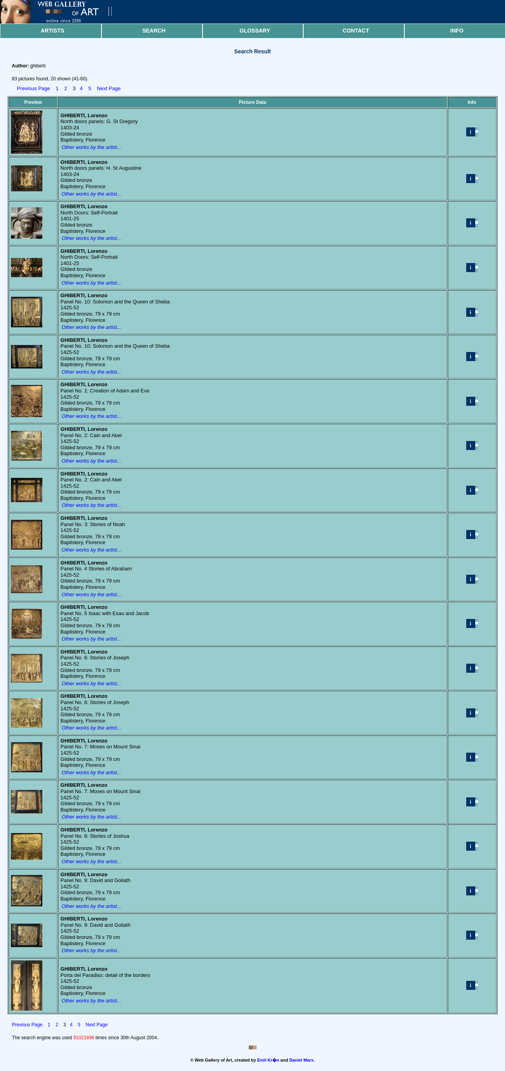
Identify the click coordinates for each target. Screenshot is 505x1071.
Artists (52, 30)
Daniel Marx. (302, 1060)
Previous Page (33, 88)
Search (153, 30)
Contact (356, 30)
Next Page (109, 88)
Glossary (254, 30)
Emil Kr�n (268, 1060)
